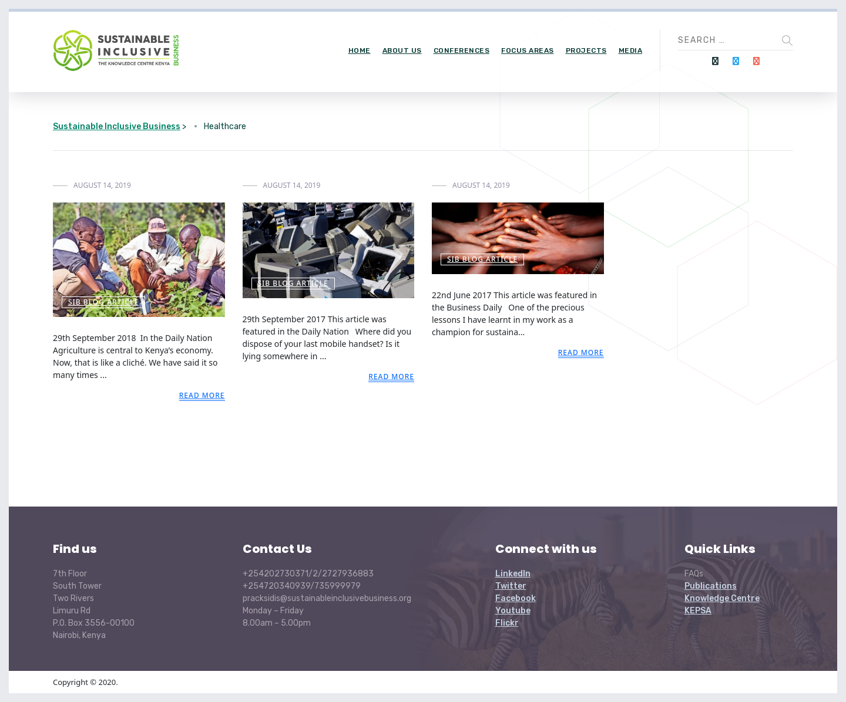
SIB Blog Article (103, 302)
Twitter (510, 586)
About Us (402, 50)
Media (631, 50)
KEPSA (697, 611)
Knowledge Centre (722, 598)
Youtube (513, 611)
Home (359, 50)
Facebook (515, 598)
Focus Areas (527, 50)
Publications (710, 586)
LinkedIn (513, 574)
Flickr (507, 623)
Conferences (462, 50)
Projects (586, 50)
